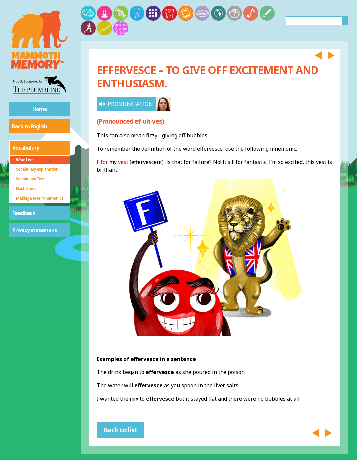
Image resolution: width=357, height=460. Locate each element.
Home (39, 109)
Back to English (29, 126)
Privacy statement (34, 230)
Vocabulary (25, 147)
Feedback (23, 213)
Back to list (120, 430)
